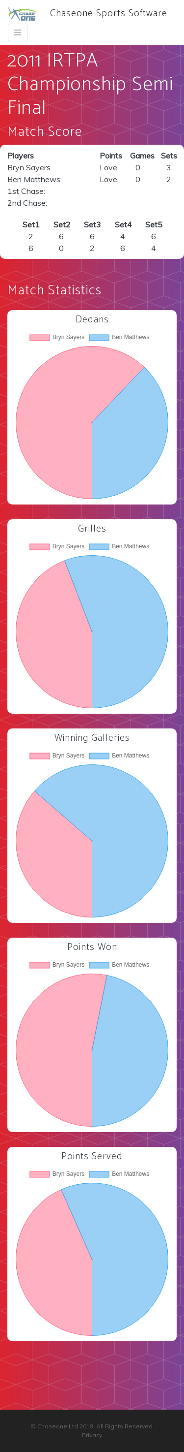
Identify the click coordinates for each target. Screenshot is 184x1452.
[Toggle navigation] (17, 32)
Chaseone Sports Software (87, 13)
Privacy (92, 1435)
